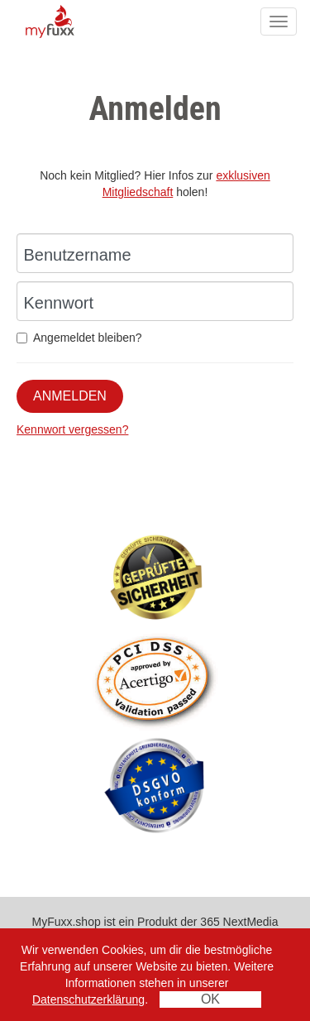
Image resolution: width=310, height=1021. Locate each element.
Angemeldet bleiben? (79, 337)
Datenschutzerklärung (88, 999)
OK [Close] (210, 999)
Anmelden (70, 396)
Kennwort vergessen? (72, 429)
